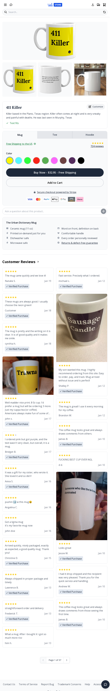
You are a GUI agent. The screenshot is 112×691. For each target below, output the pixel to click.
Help (87, 684)
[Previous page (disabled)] (43, 660)
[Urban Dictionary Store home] (55, 4)
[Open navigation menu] (5, 5)
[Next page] (67, 660)
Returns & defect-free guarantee (79, 243)
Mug (19, 135)
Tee (55, 134)
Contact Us (9, 684)
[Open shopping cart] (104, 5)
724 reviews (97, 146)
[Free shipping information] (98, 5)
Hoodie (90, 134)
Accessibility (100, 684)
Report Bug (47, 684)
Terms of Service (28, 684)
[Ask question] (103, 211)
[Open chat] (11, 4)
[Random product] (104, 12)
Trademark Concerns (69, 684)
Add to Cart (54, 182)
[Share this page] (92, 4)
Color (9, 153)
